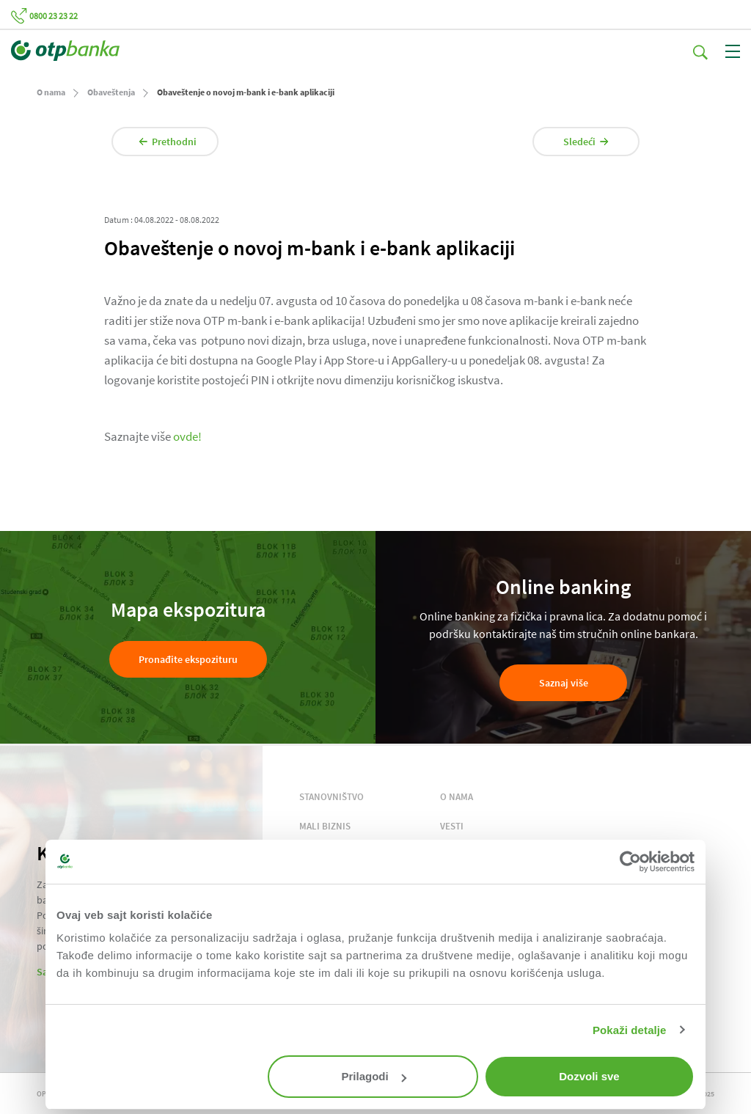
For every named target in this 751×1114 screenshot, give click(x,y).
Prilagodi (374, 1076)
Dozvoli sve (589, 1076)
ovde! (187, 436)
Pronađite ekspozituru (188, 659)
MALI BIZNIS (325, 826)
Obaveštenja (111, 92)
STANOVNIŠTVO (331, 797)
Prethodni (168, 141)
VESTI (452, 826)
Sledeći (586, 141)
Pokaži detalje (630, 1030)
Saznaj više (563, 682)
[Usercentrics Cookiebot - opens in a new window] (630, 862)
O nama (51, 92)
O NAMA (456, 797)
